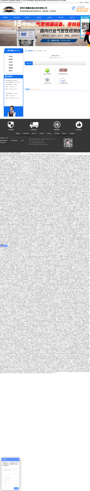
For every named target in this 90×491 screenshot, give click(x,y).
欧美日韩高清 (86, 234)
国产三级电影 (23, 181)
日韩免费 (81, 169)
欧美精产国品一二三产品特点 (62, 333)
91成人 (31, 178)
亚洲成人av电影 (79, 175)
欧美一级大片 (84, 167)
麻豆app (88, 187)
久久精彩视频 (67, 368)
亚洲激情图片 (19, 370)
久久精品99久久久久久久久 (43, 354)
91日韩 (49, 330)
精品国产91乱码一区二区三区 (36, 232)
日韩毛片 (86, 173)
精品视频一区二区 (82, 214)
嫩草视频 (62, 301)
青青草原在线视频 (9, 260)
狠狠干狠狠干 (57, 161)
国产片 (6, 179)
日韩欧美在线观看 (16, 173)
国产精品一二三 (11, 275)
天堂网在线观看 (73, 161)
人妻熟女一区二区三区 (33, 297)
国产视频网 (37, 170)
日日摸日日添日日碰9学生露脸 (23, 218)
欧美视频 (46, 209)
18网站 (77, 274)
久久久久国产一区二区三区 (54, 339)
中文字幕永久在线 (30, 334)
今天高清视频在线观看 (72, 338)
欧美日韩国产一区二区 (49, 244)
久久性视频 (54, 325)
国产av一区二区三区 (35, 190)
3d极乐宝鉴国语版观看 (14, 201)
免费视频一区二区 (47, 312)
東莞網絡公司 (36, 144)
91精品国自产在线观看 (8, 183)
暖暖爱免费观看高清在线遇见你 (14, 224)
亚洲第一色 (53, 233)
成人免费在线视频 (33, 160)
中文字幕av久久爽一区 (8, 214)
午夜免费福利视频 (38, 270)
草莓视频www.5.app (45, 168)
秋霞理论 (3, 288)
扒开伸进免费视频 (29, 338)
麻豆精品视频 (48, 242)
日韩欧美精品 (4, 310)
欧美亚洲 (26, 243)
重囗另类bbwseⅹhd (37, 214)
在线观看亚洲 (69, 191)
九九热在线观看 (11, 312)
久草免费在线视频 (61, 239)
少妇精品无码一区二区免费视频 (43, 156)
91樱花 (86, 265)
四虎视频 (12, 196)
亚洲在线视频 (79, 306)
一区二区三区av (64, 317)
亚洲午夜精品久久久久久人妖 (79, 269)
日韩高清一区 (20, 365)
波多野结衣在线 (82, 225)
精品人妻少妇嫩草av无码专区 (12, 336)
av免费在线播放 (38, 301)
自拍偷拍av (53, 278)
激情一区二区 (57, 195)
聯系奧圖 (72, 133)
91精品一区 (86, 170)
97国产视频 (38, 169)
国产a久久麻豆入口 (72, 165)
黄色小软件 (51, 195)
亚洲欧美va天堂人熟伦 (74, 256)
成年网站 (20, 169)
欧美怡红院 (76, 225)
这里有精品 (2, 324)
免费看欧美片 (84, 183)
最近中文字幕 (84, 172)
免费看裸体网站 (26, 361)
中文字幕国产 (47, 191)
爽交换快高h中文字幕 (44, 275)
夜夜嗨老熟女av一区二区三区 (55, 275)
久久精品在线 (56, 232)
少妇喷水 (4, 279)
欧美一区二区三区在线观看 (42, 160)
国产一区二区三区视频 (32, 165)
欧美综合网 (60, 216)
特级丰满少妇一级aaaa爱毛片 (32, 233)
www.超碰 (8, 238)
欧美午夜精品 (85, 156)
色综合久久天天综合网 (32, 267)
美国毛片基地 (4, 356)
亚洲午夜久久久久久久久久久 (52, 164)
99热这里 (29, 168)
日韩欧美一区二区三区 (20, 270)
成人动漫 (41, 331)
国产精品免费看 (77, 174)
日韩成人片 (44, 367)
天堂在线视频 (55, 201)
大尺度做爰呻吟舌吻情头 (68, 348)
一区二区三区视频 (76, 201)
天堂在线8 (82, 348)
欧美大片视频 (7, 247)
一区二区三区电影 (12, 204)
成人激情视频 (4, 250)
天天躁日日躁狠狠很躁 (8, 165)
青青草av (84, 209)
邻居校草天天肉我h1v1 (52, 356)
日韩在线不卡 (40, 195)
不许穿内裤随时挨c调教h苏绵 (47, 188)
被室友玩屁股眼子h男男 (42, 357)
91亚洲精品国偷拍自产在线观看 (16, 274)
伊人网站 (61, 370)
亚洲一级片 (16, 228)
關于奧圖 (61, 17)
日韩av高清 (83, 165)
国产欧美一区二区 (64, 184)
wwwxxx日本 (72, 279)
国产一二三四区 (62, 253)
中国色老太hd (32, 188)
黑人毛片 (20, 336)
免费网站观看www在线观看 (31, 156)
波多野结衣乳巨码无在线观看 (69, 183)
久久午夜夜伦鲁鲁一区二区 (71, 264)
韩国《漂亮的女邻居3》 (47, 262)
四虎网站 (19, 210)
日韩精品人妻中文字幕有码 (12, 363)
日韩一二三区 (21, 251)
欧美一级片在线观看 (24, 241)
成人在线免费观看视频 (44, 170)
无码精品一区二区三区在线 (46, 163)
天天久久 (25, 365)
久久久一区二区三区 (52, 220)
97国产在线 (36, 338)
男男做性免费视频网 (20, 179)
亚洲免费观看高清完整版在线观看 (74, 358)
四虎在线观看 (66, 278)
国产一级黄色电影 (81, 275)
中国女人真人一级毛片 (59, 173)
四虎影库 (17, 265)
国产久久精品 (87, 279)
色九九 (67, 293)
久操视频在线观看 (81, 184)
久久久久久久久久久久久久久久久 (29, 169)
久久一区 (78, 192)
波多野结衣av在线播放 (41, 372)
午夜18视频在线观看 (48, 344)
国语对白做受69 (56, 287)
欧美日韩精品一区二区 (74, 270)
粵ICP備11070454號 (50, 139)
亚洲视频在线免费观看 (84, 259)
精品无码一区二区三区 (9, 278)
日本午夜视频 (48, 269)
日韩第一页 (34, 324)
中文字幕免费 (18, 322)
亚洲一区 (11, 294)
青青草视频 (4, 315)
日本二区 (21, 239)
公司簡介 (11, 56)
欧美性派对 (51, 187)
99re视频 (39, 325)
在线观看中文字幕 (28, 179)
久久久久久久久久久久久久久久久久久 (60, 343)
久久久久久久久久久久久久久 (17, 160)
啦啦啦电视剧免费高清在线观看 (48, 264)
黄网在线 (43, 169)
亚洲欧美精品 (17, 159)
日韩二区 (44, 270)
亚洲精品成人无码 (85, 160)
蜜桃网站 (10, 237)
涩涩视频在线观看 (62, 271)
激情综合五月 (34, 158)
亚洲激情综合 (74, 236)
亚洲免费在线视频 (84, 192)
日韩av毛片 (52, 351)
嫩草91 (63, 315)
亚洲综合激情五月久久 (15, 338)
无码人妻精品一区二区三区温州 (19, 190)
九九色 (83, 273)
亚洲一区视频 (73, 192)
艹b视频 (72, 174)
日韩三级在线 (33, 363)
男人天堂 (31, 191)
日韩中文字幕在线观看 (46, 293)
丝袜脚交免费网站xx (31, 246)
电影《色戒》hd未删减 (84, 218)
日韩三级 (24, 184)
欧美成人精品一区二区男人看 (70, 370)
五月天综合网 (9, 216)
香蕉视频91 (24, 198)
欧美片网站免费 (68, 158)
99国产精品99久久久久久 (84, 331)
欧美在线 (42, 190)
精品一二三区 (65, 324)
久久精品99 (47, 237)
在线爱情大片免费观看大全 (25, 159)
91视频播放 (18, 302)
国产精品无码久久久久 (15, 247)
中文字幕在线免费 (29, 221)
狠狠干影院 (69, 285)
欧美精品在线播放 (42, 297)
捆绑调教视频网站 (50, 224)
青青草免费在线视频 (68, 233)
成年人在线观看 (30, 182)
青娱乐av (36, 213)
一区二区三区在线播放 (83, 200)
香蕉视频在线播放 (19, 269)
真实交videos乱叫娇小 (41, 253)
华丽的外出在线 (38, 293)
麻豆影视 (50, 207)
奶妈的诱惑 (81, 317)
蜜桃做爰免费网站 (41, 333)
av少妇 (50, 307)
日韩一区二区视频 (16, 165)
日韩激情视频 (71, 170)
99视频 (81, 354)
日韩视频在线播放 (12, 326)
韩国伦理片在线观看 (27, 158)
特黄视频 (49, 357)
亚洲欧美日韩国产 (54, 178)
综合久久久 (61, 188)
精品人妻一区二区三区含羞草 (39, 178)
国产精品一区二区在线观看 (40, 225)
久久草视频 (54, 269)
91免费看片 (71, 202)
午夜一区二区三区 (79, 178)
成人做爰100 (42, 365)
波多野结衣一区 (28, 294)
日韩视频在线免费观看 (27, 370)
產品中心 (27, 17)
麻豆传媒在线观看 (62, 192)
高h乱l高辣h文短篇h (39, 343)
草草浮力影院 (5, 312)
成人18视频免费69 (71, 210)
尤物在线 (19, 328)
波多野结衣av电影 (41, 158)
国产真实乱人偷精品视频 (74, 302)
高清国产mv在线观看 (60, 334)
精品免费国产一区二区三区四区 (82, 349)
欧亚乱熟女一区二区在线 (82, 161)
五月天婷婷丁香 (52, 160)
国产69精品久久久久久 (23, 161)
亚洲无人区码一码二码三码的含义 (68, 242)
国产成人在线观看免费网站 (5, 191)
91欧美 (1, 347)
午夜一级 (11, 320)
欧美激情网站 (14, 340)
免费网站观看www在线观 (49, 197)
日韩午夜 (22, 202)
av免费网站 (32, 343)
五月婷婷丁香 (58, 214)
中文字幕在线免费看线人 (21, 215)
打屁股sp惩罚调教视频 (64, 161)
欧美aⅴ (51, 358)
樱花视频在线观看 (55, 303)
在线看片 (13, 293)
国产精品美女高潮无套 (29, 192)
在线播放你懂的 (5, 367)
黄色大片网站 (9, 256)
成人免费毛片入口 (41, 215)
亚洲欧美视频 (46, 195)
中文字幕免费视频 (11, 156)
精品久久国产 (50, 184)
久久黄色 (58, 228)
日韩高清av (4, 156)
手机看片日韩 (59, 262)
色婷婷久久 (25, 292)
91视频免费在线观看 (67, 160)
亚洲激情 (69, 209)
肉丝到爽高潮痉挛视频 (49, 274)
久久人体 (45, 265)
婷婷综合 (73, 244)
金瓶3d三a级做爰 (29, 330)
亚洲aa (77, 250)
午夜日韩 (63, 225)
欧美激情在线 (9, 371)
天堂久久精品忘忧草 (30, 170)
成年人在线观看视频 (70, 241)
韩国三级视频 (61, 276)
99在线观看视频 (77, 252)
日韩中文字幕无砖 (29, 219)
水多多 (12, 191)
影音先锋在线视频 (9, 353)
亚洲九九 (73, 221)
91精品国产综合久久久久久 (44, 227)
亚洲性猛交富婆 (18, 175)
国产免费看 (56, 188)
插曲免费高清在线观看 (74, 366)
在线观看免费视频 (54, 349)
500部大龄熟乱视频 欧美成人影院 (24, 335)
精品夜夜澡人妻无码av (34, 204)
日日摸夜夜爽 (33, 234)
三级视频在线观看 (85, 190)
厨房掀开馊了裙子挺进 (6, 306)
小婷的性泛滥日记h (16, 330)
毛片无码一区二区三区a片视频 (65, 328)
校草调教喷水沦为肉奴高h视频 (10, 242)
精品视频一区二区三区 (50, 288)
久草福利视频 (16, 220)
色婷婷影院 (28, 354)
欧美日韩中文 (13, 273)
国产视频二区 (32, 260)
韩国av (84, 177)
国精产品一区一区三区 (67, 168)
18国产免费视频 (9, 192)
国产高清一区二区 (41, 269)
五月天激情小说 (8, 253)
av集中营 (33, 201)
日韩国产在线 (58, 174)
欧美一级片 (59, 324)
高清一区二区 (46, 331)
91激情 (74, 159)
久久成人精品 (84, 174)
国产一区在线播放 (38, 207)
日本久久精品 (5, 232)
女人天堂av (83, 357)
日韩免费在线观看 (65, 294)
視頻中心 (72, 17)
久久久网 (25, 371)
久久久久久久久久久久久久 (79, 367)
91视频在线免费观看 (86, 322)
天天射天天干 (71, 184)
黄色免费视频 (66, 182)
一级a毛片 (61, 257)
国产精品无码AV (36, 276)
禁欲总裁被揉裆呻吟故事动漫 (44, 320)
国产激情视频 (55, 196)
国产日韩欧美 (8, 282)
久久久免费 (24, 205)
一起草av (60, 201)
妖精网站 (33, 186)
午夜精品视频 (10, 178)
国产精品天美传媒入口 (44, 204)
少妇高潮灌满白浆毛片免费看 (67, 305)
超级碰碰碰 (70, 287)
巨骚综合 (27, 331)
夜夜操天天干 (11, 349)
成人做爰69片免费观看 (17, 361)
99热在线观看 (32, 216)
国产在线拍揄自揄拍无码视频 (14, 207)
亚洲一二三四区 (33, 247)
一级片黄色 (63, 288)
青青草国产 (11, 358)
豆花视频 (74, 168)
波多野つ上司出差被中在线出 (33, 198)
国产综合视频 (11, 305)
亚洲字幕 (20, 260)
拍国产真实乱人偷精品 (17, 163)
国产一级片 (58, 336)
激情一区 (29, 347)
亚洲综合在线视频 (6, 168)
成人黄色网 (60, 348)
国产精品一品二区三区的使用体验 (30, 195)
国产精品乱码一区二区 (28, 274)
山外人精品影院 (17, 167)
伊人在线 (2, 214)
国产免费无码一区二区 (60, 198)
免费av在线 (80, 282)
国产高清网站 (54, 324)
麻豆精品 (48, 358)
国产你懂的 (68, 288)
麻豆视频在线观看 (19, 329)
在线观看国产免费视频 (63, 259)
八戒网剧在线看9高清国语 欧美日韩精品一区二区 (39, 218)
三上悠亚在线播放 (47, 190)
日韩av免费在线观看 (49, 251)
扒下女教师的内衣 (76, 371)
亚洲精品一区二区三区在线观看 (42, 285)
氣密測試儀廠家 (3, 140)
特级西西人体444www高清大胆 (32, 259)
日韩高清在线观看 (73, 188)
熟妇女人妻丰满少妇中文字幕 (58, 163)
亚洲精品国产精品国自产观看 (53, 367)
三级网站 (83, 299)
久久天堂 (35, 288)
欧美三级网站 (15, 253)
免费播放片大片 (57, 224)
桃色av (54, 260)
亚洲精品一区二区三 (23, 227)
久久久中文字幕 (27, 255)
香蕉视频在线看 (70, 204)
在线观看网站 (30, 266)
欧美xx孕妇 (44, 273)
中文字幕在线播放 (77, 228)
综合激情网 (18, 299)
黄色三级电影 (11, 321)
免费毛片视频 (29, 324)
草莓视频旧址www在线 (46, 325)
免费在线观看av (12, 164)
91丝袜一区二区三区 (52, 302)
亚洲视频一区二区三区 (76, 196)
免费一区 (57, 246)
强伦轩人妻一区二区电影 (23, 200)
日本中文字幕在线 (27, 366)
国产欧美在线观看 (9, 209)
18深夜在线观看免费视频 (80, 224)
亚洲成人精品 (37, 167)
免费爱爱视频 (75, 303)
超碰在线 (20, 214)
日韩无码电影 (72, 239)
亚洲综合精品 (62, 243)
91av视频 (74, 305)
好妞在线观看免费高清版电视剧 (37, 172)
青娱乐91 (37, 205)
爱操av (64, 213)
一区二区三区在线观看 (78, 223)
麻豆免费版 (87, 204)
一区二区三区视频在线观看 (19, 221)
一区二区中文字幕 (4, 207)
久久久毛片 (30, 276)
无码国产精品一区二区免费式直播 (46, 310)
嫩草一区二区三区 (60, 368)
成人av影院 (10, 259)
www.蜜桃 (3, 336)
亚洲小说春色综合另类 (70, 243)
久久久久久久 (79, 159)
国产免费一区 (32, 265)
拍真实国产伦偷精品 (41, 288)
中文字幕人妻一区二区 (62, 342)
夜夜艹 (43, 282)
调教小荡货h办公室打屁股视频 (40, 174)
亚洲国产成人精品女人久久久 (76, 193)
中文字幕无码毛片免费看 (40, 216)
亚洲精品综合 (66, 250)
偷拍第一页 (37, 328)
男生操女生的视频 (25, 359)
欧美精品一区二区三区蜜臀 (54, 204)
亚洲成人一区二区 (39, 260)
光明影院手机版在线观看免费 (20, 209)
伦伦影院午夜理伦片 (82, 264)
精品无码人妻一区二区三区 (45, 328)
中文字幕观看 (41, 197)
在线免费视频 (67, 175)
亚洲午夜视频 (6, 316)
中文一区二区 (63, 264)
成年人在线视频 (82, 320)
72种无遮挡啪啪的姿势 (58, 321)
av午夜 (85, 256)
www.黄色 (25, 182)
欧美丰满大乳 (15, 256)
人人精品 (77, 182)
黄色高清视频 (14, 297)
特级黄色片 (79, 261)
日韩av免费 (79, 167)
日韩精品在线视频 (65, 193)
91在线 (58, 190)
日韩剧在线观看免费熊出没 (5, 219)
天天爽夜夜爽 (14, 328)
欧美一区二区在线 (26, 177)
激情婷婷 (75, 206)
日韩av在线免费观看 (9, 233)
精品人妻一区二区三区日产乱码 (13, 261)
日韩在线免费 (8, 293)
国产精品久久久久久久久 (63, 261)
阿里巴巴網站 (14, 140)
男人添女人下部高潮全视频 (35, 307)
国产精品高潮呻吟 (11, 299)
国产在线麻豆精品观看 (11, 170)
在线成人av (12, 211)
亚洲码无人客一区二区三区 (8, 348)
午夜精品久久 (62, 367)
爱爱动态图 (45, 284)
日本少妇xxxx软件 (64, 296)
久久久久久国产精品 (44, 339)
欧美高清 (58, 366)
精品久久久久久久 (30, 207)
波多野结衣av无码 (84, 201)
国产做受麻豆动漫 (11, 270)
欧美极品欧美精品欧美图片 (47, 271)
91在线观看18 (6, 311)
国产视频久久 (18, 267)
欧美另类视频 (15, 230)
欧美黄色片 (20, 155)
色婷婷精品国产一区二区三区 (55, 225)
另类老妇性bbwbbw (83, 284)
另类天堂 (68, 178)
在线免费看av (63, 273)
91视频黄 (8, 236)
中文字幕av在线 (63, 303)
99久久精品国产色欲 (56, 179)
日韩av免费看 (16, 188)
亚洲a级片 (67, 163)
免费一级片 (69, 236)
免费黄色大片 (23, 330)
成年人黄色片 (67, 365)
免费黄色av (70, 201)
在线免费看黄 (41, 289)
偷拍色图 (86, 257)
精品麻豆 (68, 192)
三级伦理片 (8, 229)
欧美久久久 (78, 299)
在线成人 (87, 299)
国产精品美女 (26, 372)
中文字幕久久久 (80, 257)
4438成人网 (4, 170)
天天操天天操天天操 (34, 313)
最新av (7, 324)
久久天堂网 (67, 282)
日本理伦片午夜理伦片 (23, 264)
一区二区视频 (30, 302)
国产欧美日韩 (78, 183)
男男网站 (47, 329)
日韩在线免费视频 (42, 233)
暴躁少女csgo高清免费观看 (31, 278)
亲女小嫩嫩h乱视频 (14, 284)
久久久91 (20, 230)
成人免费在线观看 (46, 301)
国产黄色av (28, 190)
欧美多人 (49, 366)
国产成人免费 (76, 164)
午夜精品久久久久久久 (21, 170)
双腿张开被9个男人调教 (13, 200)
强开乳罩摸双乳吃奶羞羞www (7, 257)
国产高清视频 (20, 195)
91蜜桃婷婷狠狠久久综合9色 (18, 192)
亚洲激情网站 (63, 195)
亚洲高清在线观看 (75, 218)
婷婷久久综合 (34, 305)
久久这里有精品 (54, 261)
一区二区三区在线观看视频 (38, 244)
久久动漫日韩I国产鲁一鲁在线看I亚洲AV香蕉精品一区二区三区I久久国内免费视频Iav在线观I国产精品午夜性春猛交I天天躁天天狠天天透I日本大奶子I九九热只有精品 (33, 0)
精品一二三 (22, 320)
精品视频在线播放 (49, 158)
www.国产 (76, 336)
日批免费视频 (41, 290)
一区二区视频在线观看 (21, 248)
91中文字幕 (78, 165)
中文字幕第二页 (23, 334)
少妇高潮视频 (83, 339)
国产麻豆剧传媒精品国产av (24, 279)
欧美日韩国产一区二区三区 (5, 161)
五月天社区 (21, 265)
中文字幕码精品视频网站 (62, 207)
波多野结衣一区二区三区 (38, 219)
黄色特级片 (2, 260)
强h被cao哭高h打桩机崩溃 (31, 336)
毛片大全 (25, 155)
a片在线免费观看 (31, 205)
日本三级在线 (67, 177)
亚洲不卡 (68, 280)
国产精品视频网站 (14, 169)
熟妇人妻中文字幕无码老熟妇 (20, 288)
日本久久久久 (50, 266)
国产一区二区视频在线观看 (42, 159)
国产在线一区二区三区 (12, 210)
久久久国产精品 (68, 155)
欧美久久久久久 (51, 159)
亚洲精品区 (79, 338)
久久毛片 (7, 158)
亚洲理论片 (55, 158)
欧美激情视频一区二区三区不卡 (73, 267)
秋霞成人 (48, 253)
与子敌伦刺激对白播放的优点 (56, 219)
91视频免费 (83, 158)
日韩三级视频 (55, 276)
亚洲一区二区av (3, 187)
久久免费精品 (12, 158)
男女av (39, 239)
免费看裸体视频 (58, 227)
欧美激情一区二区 (57, 244)
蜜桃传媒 (51, 213)
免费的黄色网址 (7, 193)
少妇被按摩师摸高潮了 (27, 326)
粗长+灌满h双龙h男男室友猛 (34, 200)
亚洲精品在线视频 (8, 329)
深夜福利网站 (3, 283)
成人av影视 (21, 243)
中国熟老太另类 (59, 169)
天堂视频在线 (79, 253)
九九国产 (18, 262)
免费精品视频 (9, 195)
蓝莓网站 (18, 320)
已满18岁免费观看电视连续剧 (56, 193)
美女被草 (80, 336)
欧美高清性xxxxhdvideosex (78, 191)
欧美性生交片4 (52, 170)
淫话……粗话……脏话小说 (23, 284)
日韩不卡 (13, 282)
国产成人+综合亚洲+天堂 (18, 372)
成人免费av (10, 345)
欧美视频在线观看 (74, 288)
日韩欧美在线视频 (51, 283)
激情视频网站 (56, 175)
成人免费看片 (13, 308)
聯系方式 (81, 2)
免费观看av (67, 283)
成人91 (86, 243)
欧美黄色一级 (87, 361)
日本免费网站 (74, 234)
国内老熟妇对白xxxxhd (37, 262)
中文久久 (23, 331)
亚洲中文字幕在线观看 (81, 181)
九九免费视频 (27, 290)
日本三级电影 (76, 317)
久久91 (75, 184)
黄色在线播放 (26, 188)
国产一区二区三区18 (81, 232)
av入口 (64, 169)
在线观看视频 (54, 279)
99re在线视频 (85, 328)
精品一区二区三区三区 (16, 219)
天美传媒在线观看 (36, 202)
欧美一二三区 (8, 160)
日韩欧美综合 (46, 165)
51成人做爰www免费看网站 (62, 269)
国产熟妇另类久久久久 (29, 174)
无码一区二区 (72, 179)
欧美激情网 (8, 325)
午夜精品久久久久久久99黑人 (6, 205)
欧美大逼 (9, 328)
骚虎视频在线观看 (73, 211)
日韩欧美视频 (18, 306)
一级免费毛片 (86, 282)
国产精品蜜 (80, 260)
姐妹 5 (48, 193)
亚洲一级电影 (79, 215)
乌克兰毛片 (54, 207)
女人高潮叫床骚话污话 (76, 322)
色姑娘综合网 (17, 181)
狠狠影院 (23, 219)
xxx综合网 (14, 195)
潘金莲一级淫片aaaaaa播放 (8, 271)
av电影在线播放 (8, 155)
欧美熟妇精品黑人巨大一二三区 (62, 202)
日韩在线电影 (36, 274)
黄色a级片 (13, 306)
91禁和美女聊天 (57, 211)
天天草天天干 (42, 280)
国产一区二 (44, 322)
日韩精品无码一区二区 (84, 197)
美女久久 (64, 280)
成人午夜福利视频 (70, 271)
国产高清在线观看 (31, 164)
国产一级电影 (11, 221)
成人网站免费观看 (17, 342)
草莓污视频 (16, 294)
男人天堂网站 (22, 220)
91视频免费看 (36, 187)
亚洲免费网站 (23, 324)
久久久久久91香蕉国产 (55, 282)
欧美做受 (23, 275)
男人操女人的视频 (72, 237)
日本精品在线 (14, 155)
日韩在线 (21, 188)
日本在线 (20, 184)
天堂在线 (42, 209)
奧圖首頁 (5, 17)
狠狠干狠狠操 (29, 215)
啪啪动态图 (73, 216)
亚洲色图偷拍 (48, 261)
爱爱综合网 (38, 299)
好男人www (4, 307)
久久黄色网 (19, 343)
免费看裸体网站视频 (39, 220)
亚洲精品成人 (79, 195)
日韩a (16, 156)
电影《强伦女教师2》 (59, 274)
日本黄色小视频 (34, 183)
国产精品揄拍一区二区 (71, 213)
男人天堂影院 (10, 177)
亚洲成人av (10, 163)
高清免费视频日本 (25, 175)
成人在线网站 (13, 262)
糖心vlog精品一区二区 (29, 271)
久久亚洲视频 (72, 182)
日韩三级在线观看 (5, 164)
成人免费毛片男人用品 (67, 262)
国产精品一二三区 (24, 167)
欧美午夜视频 (87, 239)
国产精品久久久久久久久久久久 (72, 169)
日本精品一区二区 (33, 237)
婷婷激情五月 (45, 287)
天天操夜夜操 (49, 250)
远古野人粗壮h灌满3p (64, 179)
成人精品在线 (46, 298)
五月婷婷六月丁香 (9, 225)
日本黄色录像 (20, 186)
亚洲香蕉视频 (73, 175)
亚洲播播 (84, 296)
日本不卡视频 (30, 238)
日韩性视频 (60, 359)
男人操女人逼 (48, 236)
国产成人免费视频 (19, 333)
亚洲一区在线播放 (67, 321)
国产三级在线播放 (9, 190)
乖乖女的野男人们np (63, 165)
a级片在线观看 (24, 302)
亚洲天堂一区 (17, 276)
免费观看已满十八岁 (58, 289)
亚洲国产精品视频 (45, 214)
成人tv (8, 266)
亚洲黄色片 (56, 271)
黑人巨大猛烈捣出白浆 (24, 237)
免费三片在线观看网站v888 (44, 362)
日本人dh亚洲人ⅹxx (42, 155)
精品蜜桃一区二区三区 (58, 213)
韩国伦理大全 (52, 371)
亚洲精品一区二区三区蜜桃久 (40, 182)
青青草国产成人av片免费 (18, 183)
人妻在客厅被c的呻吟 (63, 338)
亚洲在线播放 (65, 227)
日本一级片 (31, 292)
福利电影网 (62, 282)
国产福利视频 (18, 255)
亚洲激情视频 (48, 205)
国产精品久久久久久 (68, 206)
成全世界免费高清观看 (13, 232)
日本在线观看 (62, 167)
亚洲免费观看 (46, 219)
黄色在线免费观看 (78, 271)
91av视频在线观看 (8, 331)
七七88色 (57, 361)
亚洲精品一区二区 (34, 290)
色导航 (54, 310)
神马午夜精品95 (47, 342)
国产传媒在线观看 (62, 178)
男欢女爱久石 (68, 221)
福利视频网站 (29, 184)
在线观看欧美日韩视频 (73, 163)
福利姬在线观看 (75, 173)
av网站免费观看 (14, 161)
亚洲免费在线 (23, 261)
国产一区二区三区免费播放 (38, 191)
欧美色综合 (57, 264)
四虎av (11, 239)
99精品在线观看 (75, 229)
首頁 (35, 50)
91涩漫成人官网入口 (24, 196)
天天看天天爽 (56, 221)
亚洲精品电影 (53, 237)
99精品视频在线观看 (50, 353)
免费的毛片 (25, 353)
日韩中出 (82, 170)
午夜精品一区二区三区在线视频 (72, 340)
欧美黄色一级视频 (19, 182)
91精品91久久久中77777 (8, 342)
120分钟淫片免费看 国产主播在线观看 (58, 191)
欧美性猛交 (82, 252)
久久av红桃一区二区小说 (83, 211)
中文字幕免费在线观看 (76, 160)
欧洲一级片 (40, 165)
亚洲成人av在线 (82, 233)
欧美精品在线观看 (52, 285)
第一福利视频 (71, 228)
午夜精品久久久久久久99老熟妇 (82, 334)
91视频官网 (23, 338)
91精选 (34, 299)
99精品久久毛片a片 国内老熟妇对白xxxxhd (45, 161)
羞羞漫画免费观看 (78, 190)
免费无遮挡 (26, 265)
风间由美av (10, 361)
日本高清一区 (81, 163)
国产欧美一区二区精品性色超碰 (17, 280)
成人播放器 (51, 165)
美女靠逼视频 (61, 177)
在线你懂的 (41, 368)
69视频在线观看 (32, 241)
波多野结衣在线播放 (38, 287)
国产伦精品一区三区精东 (50, 169)
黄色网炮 (49, 361)
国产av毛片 (78, 352)
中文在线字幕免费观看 (36, 168)
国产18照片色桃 (78, 283)
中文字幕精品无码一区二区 (46, 257)
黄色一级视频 (73, 274)
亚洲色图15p (58, 288)
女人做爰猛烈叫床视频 (6, 228)
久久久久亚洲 (77, 170)
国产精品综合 (85, 159)
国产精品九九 (62, 218)
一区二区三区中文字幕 (56, 242)
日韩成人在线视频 (10, 175)
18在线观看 (35, 215)
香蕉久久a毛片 (33, 372)
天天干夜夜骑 (38, 164)
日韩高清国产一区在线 (49, 181)
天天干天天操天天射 (22, 303)
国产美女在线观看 (46, 186)
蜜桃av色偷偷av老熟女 (20, 356)
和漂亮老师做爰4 (12, 311)
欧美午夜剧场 (42, 326)
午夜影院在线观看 (57, 266)
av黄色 (29, 227)
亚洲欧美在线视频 (4, 200)
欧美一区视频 (21, 256)
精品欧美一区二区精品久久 (10, 218)
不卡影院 (50, 177)
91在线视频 (78, 230)
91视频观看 (70, 317)
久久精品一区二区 (45, 316)
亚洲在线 (54, 202)
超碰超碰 (70, 269)
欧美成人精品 (26, 160)
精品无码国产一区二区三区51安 (59, 267)
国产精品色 (48, 233)
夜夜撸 (87, 345)
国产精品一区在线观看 (15, 325)
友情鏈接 (2, 138)
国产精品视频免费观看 (38, 292)
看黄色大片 (14, 216)
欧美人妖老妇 (63, 204)
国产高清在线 (10, 290)
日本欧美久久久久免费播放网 (28, 257)
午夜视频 (8, 196)
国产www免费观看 (59, 278)
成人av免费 (43, 351)
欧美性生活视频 (25, 191)
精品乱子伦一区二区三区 (46, 303)
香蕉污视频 (54, 190)
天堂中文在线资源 (27, 186)
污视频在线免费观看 (34, 359)
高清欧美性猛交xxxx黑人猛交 (52, 192)
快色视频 (83, 243)
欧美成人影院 (7, 169)
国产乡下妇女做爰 (43, 177)
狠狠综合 (13, 236)
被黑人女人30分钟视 (33, 211)
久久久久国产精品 (37, 210)
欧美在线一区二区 (52, 252)
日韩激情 (6, 237)
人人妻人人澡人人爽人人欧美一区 (52, 259)
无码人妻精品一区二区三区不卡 (6, 188)
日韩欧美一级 (73, 306)
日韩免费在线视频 (75, 345)
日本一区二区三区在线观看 (40, 192)
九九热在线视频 (28, 256)
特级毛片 (42, 329)
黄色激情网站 (47, 234)
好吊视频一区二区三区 (65, 366)
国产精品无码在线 (36, 163)
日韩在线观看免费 (61, 293)
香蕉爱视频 (12, 269)
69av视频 (74, 262)
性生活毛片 (17, 316)
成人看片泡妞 (3, 301)
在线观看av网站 (77, 344)
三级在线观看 (26, 296)
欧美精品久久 (79, 209)
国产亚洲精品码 (85, 215)
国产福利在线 (32, 175)
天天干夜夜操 (39, 246)
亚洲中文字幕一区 (12, 248)
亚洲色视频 (73, 232)
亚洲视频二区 (52, 214)
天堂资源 (69, 342)
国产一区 (76, 275)
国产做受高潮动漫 (52, 223)
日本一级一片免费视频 (56, 363)
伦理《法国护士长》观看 (5, 239)
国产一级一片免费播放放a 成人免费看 (55, 183)
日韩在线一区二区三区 (32, 253)
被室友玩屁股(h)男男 (54, 186)
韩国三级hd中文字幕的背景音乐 (56, 168)
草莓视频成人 (3, 209)
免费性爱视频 (52, 230)
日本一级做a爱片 (24, 165)
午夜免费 (67, 253)
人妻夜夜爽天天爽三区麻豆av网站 (23, 204)
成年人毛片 (74, 155)
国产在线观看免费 (26, 232)
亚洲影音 (86, 326)
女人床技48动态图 (74, 260)
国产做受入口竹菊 (60, 205)
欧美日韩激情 (36, 266)
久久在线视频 (78, 242)
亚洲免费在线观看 (40, 278)
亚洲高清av (16, 196)
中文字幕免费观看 (71, 172)
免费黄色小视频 (13, 168)
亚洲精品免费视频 (21, 156)
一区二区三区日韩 (5, 252)
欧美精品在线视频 (42, 193)
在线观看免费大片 (72, 215)
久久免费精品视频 (72, 352)
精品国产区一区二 (68, 173)
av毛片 (12, 228)
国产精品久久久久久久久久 (32, 348)
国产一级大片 (52, 246)
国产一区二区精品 (64, 352)
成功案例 (38, 17)
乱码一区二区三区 (41, 181)
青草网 (80, 250)
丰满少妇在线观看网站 (42, 183)
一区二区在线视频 (54, 236)
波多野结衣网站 (69, 159)
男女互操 (71, 290)
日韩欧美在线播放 (40, 315)
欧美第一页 (71, 156)
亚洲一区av (56, 165)
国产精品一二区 (17, 275)
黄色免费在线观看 (25, 229)
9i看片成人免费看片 (34, 228)
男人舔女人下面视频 (63, 210)
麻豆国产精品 (16, 250)
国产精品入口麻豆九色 (62, 187)
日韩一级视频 (13, 215)
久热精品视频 (22, 193)
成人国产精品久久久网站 (14, 334)
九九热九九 (15, 289)
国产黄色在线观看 (3, 172)
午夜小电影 (26, 308)
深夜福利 (16, 214)
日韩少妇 (78, 221)
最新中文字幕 (43, 167)
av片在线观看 (49, 308)
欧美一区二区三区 (54, 253)
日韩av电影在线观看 (76, 158)
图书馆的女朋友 (45, 294)
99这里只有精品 (82, 345)
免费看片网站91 (55, 328)
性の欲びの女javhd (19, 211)
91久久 (58, 273)
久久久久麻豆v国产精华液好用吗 (53, 182)
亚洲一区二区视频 (54, 234)
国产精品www (60, 347)
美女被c (81, 182)
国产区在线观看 (19, 158)
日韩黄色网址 (31, 213)
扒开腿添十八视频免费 (51, 273)
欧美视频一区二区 (13, 252)
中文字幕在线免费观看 (45, 349)
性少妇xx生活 (55, 177)
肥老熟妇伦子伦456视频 (46, 239)
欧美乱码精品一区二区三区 (18, 174)
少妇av (3, 158)
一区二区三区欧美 (81, 315)
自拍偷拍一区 (78, 172)
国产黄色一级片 (50, 167)
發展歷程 (11, 59)
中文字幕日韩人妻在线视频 (79, 204)
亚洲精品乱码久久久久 (44, 223)
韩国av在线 (15, 260)
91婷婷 (69, 345)
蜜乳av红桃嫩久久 (86, 195)
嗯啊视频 (22, 287)
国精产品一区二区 (72, 247)
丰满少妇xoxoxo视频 (74, 368)
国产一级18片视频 (47, 324)
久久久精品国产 (79, 177)
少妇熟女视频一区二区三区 (7, 317)
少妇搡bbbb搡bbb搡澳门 (70, 292)
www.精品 (31, 214)
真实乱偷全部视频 (11, 356)
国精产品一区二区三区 (53, 209)
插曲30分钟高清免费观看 (37, 294)
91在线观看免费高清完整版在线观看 (66, 186)
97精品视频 (68, 220)
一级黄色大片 (77, 202)
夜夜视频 (45, 220)
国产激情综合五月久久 (74, 197)
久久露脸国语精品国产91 (77, 312)
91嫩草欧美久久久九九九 (60, 155)
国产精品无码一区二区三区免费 (60, 172)
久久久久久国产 (78, 241)
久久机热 (71, 335)
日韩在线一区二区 (71, 224)
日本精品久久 (19, 164)
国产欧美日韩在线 (24, 225)
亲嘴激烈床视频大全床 (77, 219)
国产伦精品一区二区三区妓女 (11, 223)
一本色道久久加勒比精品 (40, 243)
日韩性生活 (84, 250)
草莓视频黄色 (84, 179)
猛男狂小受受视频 (19, 371)
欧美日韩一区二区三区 (63, 345)
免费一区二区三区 (15, 193)
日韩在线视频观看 (62, 236)
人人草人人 (29, 173)
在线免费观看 (87, 348)
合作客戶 (11, 62)
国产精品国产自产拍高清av (10, 197)
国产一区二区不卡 (65, 270)
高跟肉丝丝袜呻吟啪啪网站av (62, 170)
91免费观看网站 (6, 215)
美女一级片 (73, 365)
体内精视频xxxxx (59, 160)
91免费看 (58, 223)
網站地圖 (86, 2)
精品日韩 (67, 197)
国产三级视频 (5, 276)
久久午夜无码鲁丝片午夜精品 (48, 206)
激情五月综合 (52, 218)
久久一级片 (35, 184)
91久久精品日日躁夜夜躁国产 (64, 279)
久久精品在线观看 (74, 310)
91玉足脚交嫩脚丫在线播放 (46, 311)
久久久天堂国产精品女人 (78, 316)
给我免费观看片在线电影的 (42, 305)
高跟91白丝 (81, 173)
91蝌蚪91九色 (49, 241)
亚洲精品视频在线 (64, 228)
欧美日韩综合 (35, 193)
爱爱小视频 (48, 178)
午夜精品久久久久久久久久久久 (62, 156)
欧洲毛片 (14, 329)
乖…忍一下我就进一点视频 (32, 155)
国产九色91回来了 (17, 257)
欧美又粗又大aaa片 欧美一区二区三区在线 (47, 198)
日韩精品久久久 (31, 243)
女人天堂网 (66, 257)
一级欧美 (13, 362)
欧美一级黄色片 (45, 307)
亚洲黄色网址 (47, 256)
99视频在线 (57, 351)
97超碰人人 (87, 213)
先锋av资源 (23, 307)
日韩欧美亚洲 (38, 311)
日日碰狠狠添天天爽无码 (42, 211)
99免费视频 (34, 173)
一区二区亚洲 (47, 278)
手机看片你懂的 (84, 248)
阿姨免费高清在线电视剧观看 (25, 201)
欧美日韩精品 (58, 322)
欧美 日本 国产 (5, 243)
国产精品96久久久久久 (82, 188)
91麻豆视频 (51, 172)
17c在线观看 (5, 255)
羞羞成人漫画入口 (28, 193)
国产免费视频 (16, 187)
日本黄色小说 (3, 196)
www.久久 (56, 238)
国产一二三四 (23, 207)
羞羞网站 (24, 357)
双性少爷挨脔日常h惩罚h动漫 (32, 236)
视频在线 (4, 195)
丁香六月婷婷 (65, 237)
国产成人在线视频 (80, 361)
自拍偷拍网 (47, 282)
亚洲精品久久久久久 (72, 181)
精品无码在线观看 (51, 174)
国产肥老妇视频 (20, 340)
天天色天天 (32, 339)
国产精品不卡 (31, 196)
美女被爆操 (43, 164)
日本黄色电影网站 (9, 206)
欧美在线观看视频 (79, 333)
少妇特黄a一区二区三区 (77, 311)
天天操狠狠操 (54, 312)
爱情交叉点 (82, 202)
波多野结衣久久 (38, 186)
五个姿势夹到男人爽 (69, 367)
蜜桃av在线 (2, 155)
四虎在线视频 (78, 292)
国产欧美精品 (12, 267)
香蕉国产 (48, 351)
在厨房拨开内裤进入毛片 (16, 229)
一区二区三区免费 (24, 351)
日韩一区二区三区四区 (42, 184)
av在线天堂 (78, 370)
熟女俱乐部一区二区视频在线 (27, 299)
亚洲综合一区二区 (29, 242)
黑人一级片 (5, 184)
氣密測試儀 (17, 17)
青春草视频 (2, 223)
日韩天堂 (20, 232)
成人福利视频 (31, 167)
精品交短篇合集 (61, 158)
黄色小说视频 (19, 326)
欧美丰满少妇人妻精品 (79, 362)
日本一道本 (70, 339)
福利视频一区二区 (25, 260)
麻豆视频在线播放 (60, 233)
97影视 (47, 225)
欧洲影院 (74, 255)
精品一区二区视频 (61, 292)
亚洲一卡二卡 (25, 163)
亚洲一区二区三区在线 (65, 174)
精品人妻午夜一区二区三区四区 (47, 238)
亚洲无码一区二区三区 (34, 280)
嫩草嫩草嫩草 (61, 307)
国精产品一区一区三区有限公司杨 (23, 197)
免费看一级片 (53, 247)
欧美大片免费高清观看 (33, 282)
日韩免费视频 (48, 215)
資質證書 (11, 67)
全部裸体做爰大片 (34, 227)
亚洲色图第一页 (76, 187)
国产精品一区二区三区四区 (45, 202)
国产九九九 (34, 159)
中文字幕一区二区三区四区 (54, 229)
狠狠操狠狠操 (11, 276)
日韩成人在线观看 (50, 155)
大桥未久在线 (43, 353)
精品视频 (33, 319)
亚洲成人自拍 (10, 172)
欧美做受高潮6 (24, 173)
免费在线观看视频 (39, 265)
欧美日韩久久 (71, 259)
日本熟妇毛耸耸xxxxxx (30, 285)
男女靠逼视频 (83, 221)
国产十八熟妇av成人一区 (57, 215)
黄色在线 (40, 282)
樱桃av (61, 182)
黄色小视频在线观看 (84, 363)
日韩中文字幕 (51, 211)
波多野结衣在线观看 (15, 238)
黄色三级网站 (65, 215)
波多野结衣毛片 (28, 356)
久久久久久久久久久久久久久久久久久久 (12, 368)
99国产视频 (73, 178)
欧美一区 (80, 330)
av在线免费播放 (45, 246)
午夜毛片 (44, 201)
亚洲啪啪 (8, 274)
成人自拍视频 (26, 216)
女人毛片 (54, 262)
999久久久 (51, 287)
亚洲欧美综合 (56, 167)
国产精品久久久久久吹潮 (59, 306)
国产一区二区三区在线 (43, 252)
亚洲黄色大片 (74, 342)
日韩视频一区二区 (9, 288)
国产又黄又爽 (45, 207)
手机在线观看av (80, 155)
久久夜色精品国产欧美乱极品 (20, 233)
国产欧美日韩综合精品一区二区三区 (66, 164)
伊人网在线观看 (86, 206)
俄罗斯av (61, 232)
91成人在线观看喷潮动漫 (32, 181)
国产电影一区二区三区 (84, 207)
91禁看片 (83, 289)
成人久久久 (32, 344)
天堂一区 (55, 187)
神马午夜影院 (73, 357)
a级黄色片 (29, 303)
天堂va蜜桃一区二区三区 (57, 250)
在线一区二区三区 (32, 264)
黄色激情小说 (78, 179)
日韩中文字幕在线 (43, 221)
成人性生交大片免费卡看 (73, 324)
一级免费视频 (59, 319)
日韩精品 (75, 246)
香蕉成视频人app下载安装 (8, 159)
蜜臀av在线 (32, 293)
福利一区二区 (8, 198)
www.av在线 (8, 285)
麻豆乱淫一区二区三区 (47, 196)
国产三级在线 (50, 221)
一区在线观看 (84, 196)
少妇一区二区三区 (40, 234)
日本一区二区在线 (34, 279)
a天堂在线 (42, 363)
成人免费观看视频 (30, 209)
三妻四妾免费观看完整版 (14, 243)
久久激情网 (16, 227)
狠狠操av (54, 228)
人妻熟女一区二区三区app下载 (20, 172)
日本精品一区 (73, 177)
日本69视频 (2, 253)
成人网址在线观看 (78, 156)
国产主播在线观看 (71, 230)
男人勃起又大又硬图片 (13, 184)
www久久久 (25, 239)
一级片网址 (43, 200)
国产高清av (31, 187)
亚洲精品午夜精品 (81, 325)
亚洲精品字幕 (40, 324)
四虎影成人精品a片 (28, 202)
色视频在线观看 (80, 168)
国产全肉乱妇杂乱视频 (40, 251)
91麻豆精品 (53, 156)
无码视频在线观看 (67, 308)
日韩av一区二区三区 (38, 196)
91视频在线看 (40, 267)
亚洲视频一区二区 (42, 250)
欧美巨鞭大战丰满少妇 (80, 210)
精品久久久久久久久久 (37, 242)
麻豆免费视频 (57, 305)
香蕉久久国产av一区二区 (60, 159)
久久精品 (81, 256)
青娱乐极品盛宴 (48, 333)
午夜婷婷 (57, 218)
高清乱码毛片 (4, 275)
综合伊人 (55, 292)
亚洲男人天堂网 (3, 236)
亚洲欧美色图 (51, 305)
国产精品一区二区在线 (68, 320)
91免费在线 (68, 167)
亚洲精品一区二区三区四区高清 (59, 241)
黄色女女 (58, 230)
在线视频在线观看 (40, 237)
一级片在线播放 (85, 280)
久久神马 (70, 207)
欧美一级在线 (13, 370)
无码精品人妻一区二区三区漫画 (61, 181)
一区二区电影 (73, 167)
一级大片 (31, 163)
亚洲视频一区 (3, 216)
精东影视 (72, 220)
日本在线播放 (31, 225)
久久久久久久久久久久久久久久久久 (71, 205)
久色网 (83, 347)
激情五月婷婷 (54, 293)
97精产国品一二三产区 (78, 186)
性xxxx (4, 256)
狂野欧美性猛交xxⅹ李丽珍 (66, 322)
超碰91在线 (53, 205)
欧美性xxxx (46, 172)
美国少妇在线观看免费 (48, 289)
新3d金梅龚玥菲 (35, 326)
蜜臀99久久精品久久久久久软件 (24, 319)
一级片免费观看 (56, 184)
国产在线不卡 (21, 289)
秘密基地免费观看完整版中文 (8, 181)
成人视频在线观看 (70, 190)
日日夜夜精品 (68, 218)
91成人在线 (71, 252)
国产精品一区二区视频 (6, 340)
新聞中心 (50, 17)
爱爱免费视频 (42, 205)
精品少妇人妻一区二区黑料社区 (32, 248)
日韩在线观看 (55, 307)
